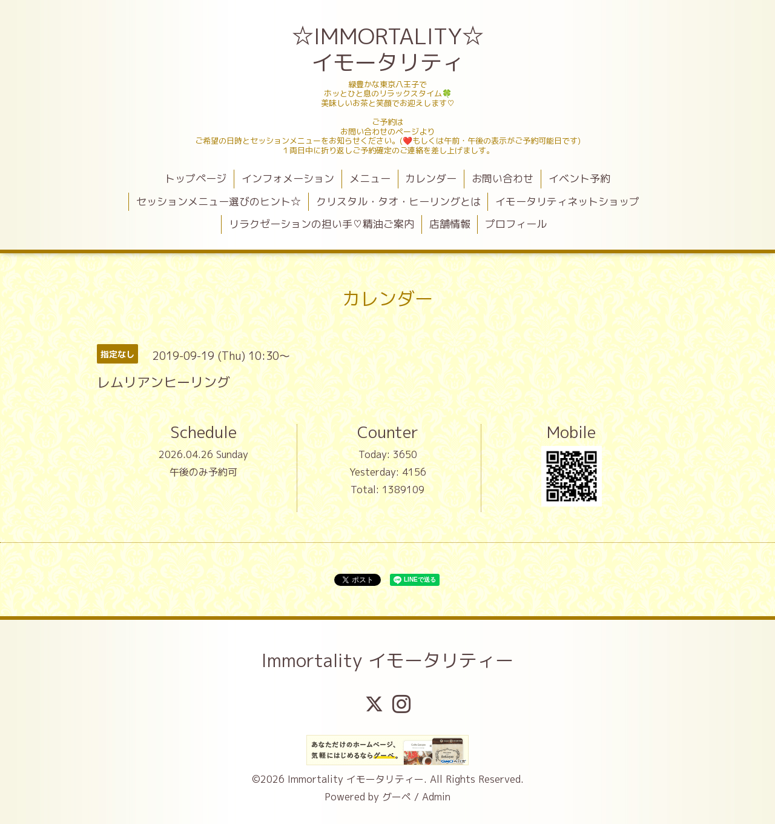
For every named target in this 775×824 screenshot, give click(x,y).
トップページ (195, 178)
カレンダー (431, 178)
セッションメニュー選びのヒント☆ (218, 201)
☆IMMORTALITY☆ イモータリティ (389, 49)
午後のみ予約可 (203, 472)
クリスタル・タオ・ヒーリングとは (398, 201)
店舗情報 (449, 224)
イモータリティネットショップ (567, 201)
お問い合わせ (502, 178)
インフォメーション (288, 178)
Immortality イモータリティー (387, 660)
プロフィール (516, 224)
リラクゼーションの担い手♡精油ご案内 (321, 224)
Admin (436, 796)
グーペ (396, 796)
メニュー (370, 178)
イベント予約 (579, 178)
